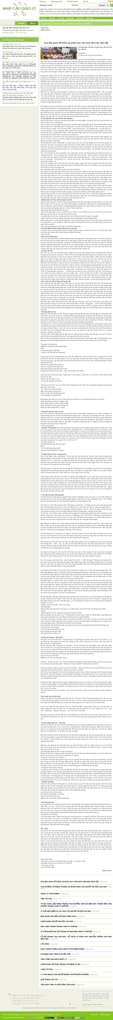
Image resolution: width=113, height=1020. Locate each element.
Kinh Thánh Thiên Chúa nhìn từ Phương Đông (62, 949)
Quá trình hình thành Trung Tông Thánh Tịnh (17, 103)
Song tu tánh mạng (50, 894)
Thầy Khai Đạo (7, 52)
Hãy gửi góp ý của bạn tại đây (92, 1004)
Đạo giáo (5, 62)
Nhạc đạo (89, 18)
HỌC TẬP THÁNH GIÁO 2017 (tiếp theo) (16, 82)
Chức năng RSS (21, 33)
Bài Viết (52, 18)
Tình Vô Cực (46, 899)
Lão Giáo (45, 944)
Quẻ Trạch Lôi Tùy (49, 980)
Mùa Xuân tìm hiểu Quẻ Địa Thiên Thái (58, 916)
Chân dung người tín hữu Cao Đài (57, 921)
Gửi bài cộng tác (72, 1)
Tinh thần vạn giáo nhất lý (54, 959)
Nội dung (45, 23)
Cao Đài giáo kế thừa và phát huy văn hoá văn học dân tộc (70, 882)
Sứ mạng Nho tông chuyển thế (55, 954)
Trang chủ (42, 1)
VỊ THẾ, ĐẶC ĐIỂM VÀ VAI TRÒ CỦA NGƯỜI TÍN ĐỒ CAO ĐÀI (66, 911)
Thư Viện (61, 18)
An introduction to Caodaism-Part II (14, 71)
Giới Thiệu (70, 18)
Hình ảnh (80, 18)
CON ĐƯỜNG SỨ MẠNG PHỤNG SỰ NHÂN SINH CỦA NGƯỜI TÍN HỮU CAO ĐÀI (74, 887)
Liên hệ (85, 1)
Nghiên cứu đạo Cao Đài (78, 23)
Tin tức (43, 18)
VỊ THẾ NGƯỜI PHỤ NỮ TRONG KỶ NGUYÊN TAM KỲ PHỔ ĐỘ (66, 932)
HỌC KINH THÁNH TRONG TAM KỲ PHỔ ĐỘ (59, 926)
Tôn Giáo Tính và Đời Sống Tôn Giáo (58, 985)
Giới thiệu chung (56, 1)
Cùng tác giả (58, 23)
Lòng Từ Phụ (47, 969)
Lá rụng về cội (7, 44)
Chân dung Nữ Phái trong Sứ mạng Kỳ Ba (60, 964)
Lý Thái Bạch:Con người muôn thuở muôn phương (65, 974)
